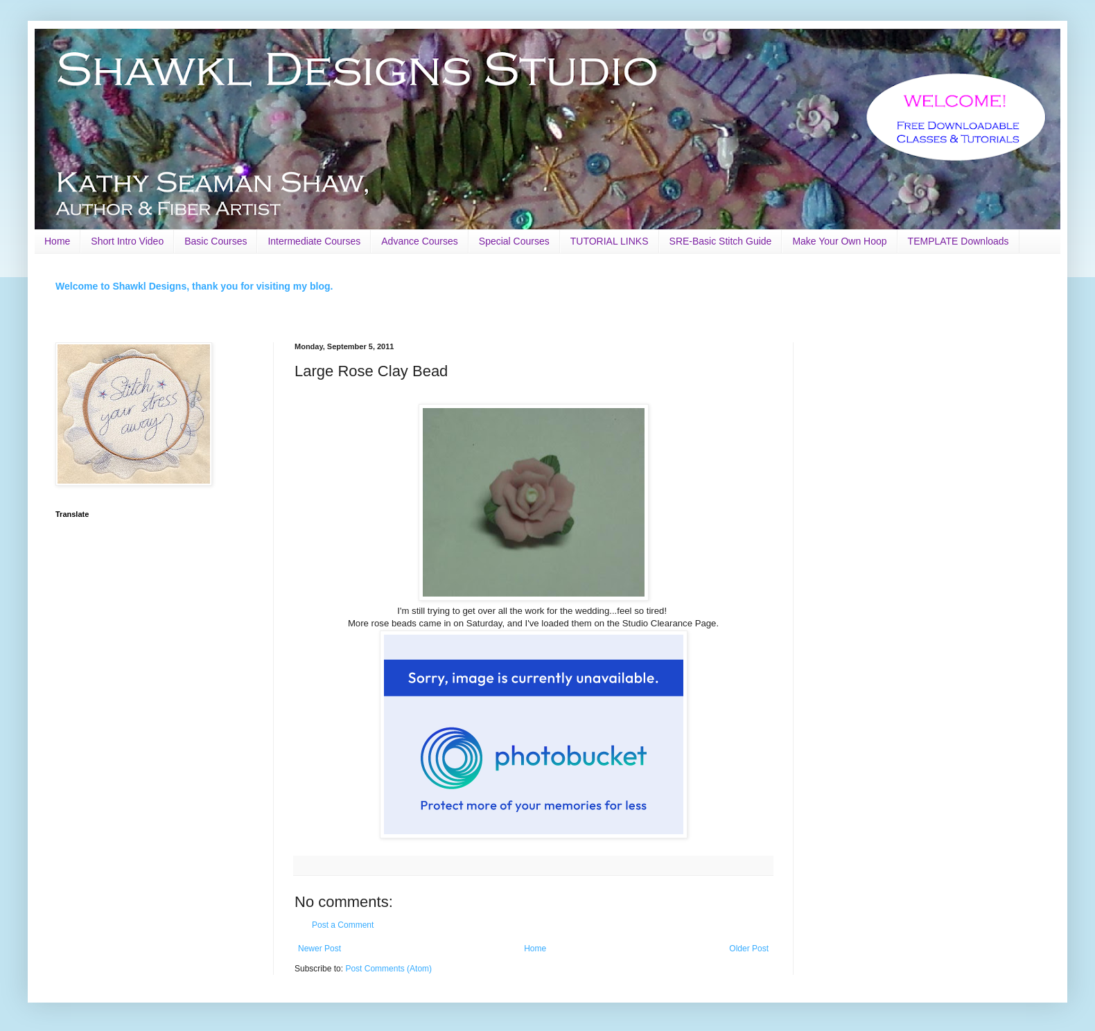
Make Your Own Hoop (839, 241)
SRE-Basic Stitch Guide (720, 241)
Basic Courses (215, 241)
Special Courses (514, 241)
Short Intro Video (127, 241)
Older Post (749, 948)
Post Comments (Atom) (388, 968)
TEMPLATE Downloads (958, 241)
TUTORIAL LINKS (609, 241)
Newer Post (319, 948)
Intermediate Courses (314, 241)
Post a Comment (343, 925)
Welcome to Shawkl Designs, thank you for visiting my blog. (194, 286)
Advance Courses (419, 241)
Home (57, 241)
